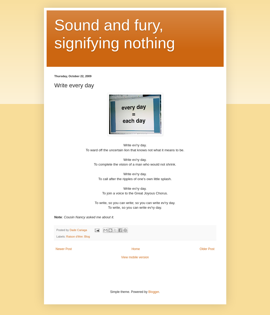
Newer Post (64, 249)
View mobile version (135, 257)
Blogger (153, 292)
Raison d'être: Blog (78, 236)
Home (135, 249)
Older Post (207, 249)
